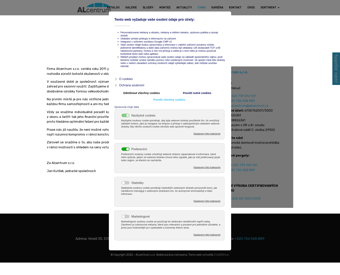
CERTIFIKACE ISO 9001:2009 (241, 205)
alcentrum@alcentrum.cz (251, 107)
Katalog (113, 7)
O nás (202, 7)
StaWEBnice (221, 262)
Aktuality (184, 7)
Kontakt (235, 7)
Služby (148, 7)
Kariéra (217, 7)
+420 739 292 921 (243, 97)
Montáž (165, 7)
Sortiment (268, 7)
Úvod (251, 7)
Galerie (131, 7)
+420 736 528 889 (242, 102)
